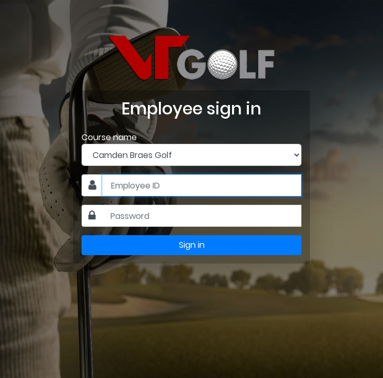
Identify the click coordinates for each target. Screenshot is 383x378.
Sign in (192, 245)
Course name (109, 137)
